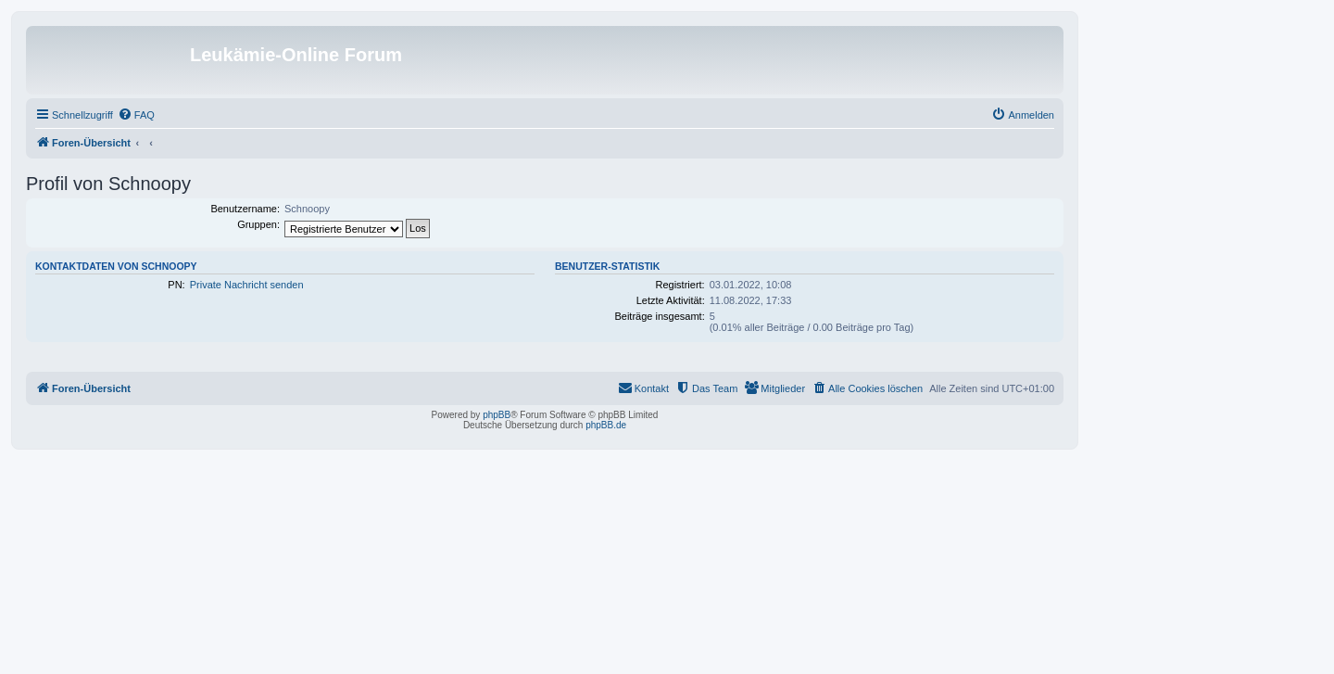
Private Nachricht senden (247, 284)
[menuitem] (136, 115)
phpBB (496, 415)
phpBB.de (605, 425)
